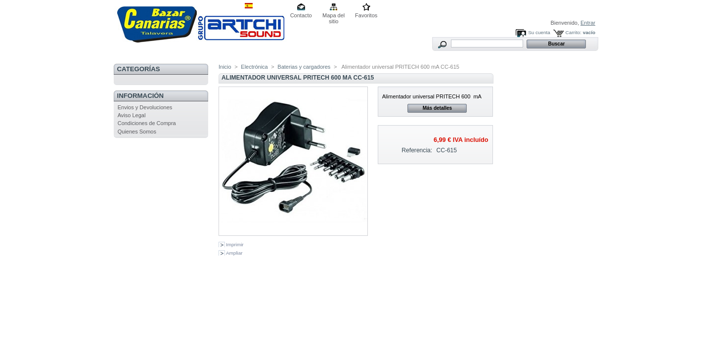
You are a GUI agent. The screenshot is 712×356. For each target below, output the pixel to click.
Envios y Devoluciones (145, 107)
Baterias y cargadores (303, 67)
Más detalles (437, 108)
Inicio (225, 67)
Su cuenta (539, 32)
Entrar (587, 23)
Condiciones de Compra (147, 123)
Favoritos (366, 15)
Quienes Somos (137, 131)
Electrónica (254, 67)
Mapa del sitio (333, 16)
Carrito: (573, 32)
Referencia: (416, 150)
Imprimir (235, 244)
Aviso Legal (132, 115)
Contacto (301, 15)
